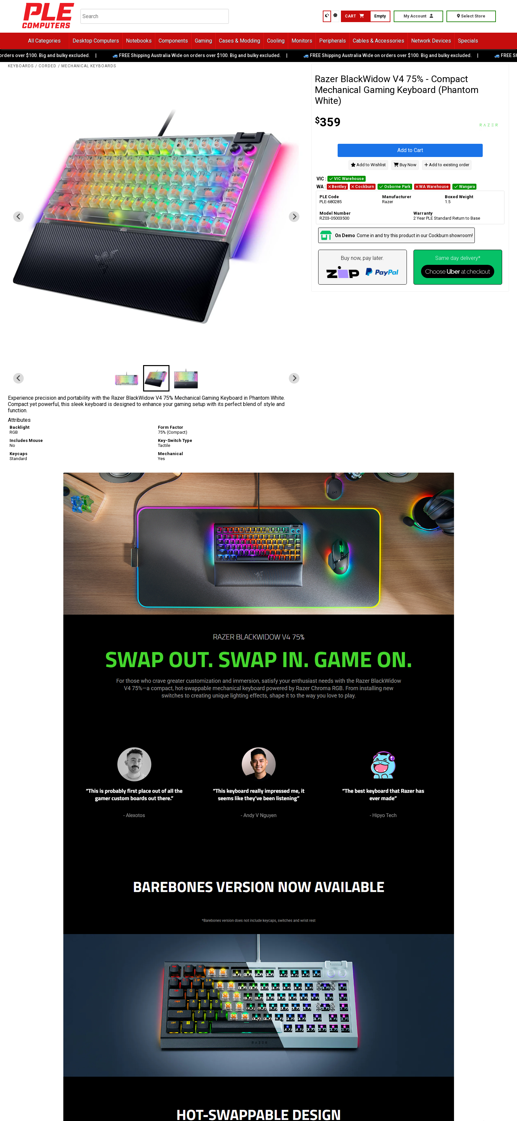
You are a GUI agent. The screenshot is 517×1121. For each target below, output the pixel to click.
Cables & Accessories (378, 41)
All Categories (44, 41)
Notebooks (139, 41)
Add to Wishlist (368, 164)
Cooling (276, 41)
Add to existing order (446, 164)
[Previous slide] (18, 216)
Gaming (203, 41)
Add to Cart (410, 150)
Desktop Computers (96, 41)
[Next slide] (294, 216)
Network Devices (431, 41)
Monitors (301, 41)
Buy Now (405, 164)
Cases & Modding (239, 41)
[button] (126, 378)
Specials (468, 41)
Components (173, 41)
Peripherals (332, 41)
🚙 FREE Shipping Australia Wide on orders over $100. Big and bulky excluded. (201, 55)
